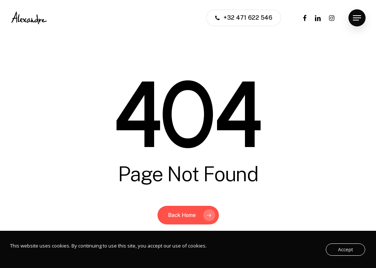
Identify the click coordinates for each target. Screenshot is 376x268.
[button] (357, 18)
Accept (345, 249)
